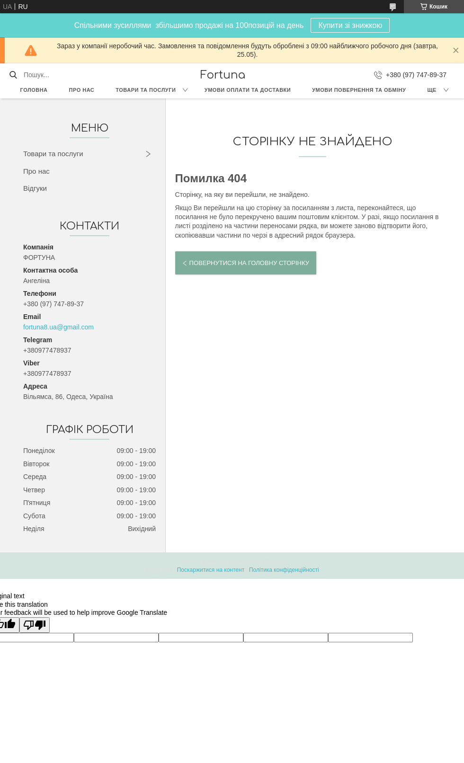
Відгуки (35, 188)
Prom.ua (276, 561)
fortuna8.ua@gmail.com (58, 327)
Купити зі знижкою (350, 25)
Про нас (82, 90)
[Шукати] (13, 74)
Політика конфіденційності (284, 570)
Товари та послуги (146, 90)
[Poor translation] (34, 625)
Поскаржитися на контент (210, 570)
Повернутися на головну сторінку (249, 262)
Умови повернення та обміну (359, 90)
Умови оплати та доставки (248, 90)
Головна (34, 90)
